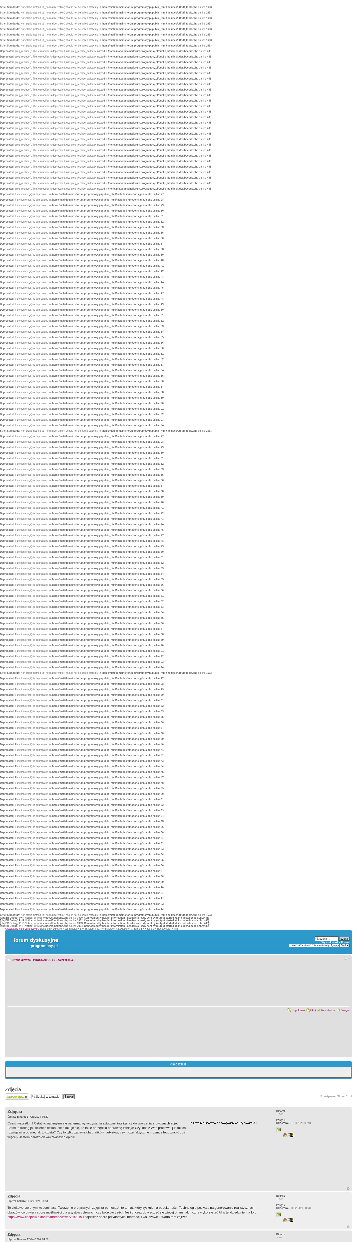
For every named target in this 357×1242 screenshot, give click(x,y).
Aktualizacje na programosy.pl (21, 928)
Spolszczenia (64, 959)
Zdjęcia (13, 1089)
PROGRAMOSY (43, 959)
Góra (348, 1188)
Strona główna (21, 959)
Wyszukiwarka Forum (336, 942)
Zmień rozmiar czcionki (346, 959)
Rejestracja (328, 1010)
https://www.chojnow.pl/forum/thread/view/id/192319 (44, 1217)
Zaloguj (345, 1010)
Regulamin (298, 1010)
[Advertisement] (227, 1156)
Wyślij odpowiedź (17, 1096)
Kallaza (21, 1201)
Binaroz (21, 1116)
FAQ (313, 1010)
